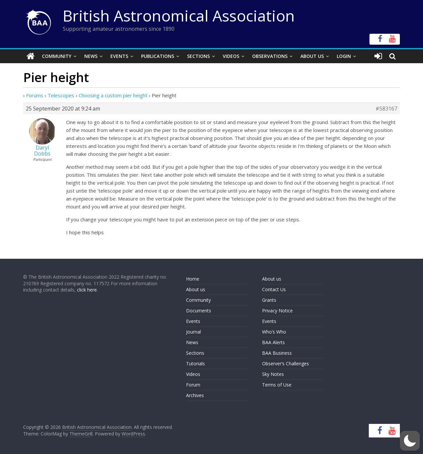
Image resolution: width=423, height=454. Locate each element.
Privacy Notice (277, 310)
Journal (193, 332)
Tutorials (195, 363)
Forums (34, 95)
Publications (157, 56)
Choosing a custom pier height (113, 95)
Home (192, 279)
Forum (193, 385)
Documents (198, 310)
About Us (312, 56)
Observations (270, 56)
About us (195, 289)
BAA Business (277, 353)
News (90, 56)
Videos (231, 56)
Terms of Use (276, 385)
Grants (269, 300)
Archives (195, 395)
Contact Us (274, 289)
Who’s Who (274, 332)
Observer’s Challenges (285, 363)
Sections (198, 56)
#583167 (386, 109)
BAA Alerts (273, 342)
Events (119, 56)
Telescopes (61, 95)
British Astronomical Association (179, 15)
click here (87, 290)
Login (344, 56)
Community (56, 56)
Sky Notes (273, 374)
